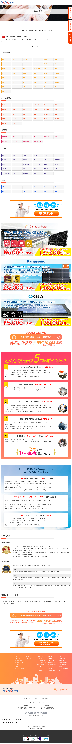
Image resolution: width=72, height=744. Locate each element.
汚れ (24, 191)
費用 (3, 191)
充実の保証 (17, 666)
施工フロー (17, 664)
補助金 (3, 68)
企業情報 (36, 698)
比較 (56, 109)
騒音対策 (4, 168)
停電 (24, 109)
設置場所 (46, 168)
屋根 (14, 191)
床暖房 (45, 164)
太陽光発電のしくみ (19, 662)
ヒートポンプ (26, 164)
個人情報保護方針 (52, 664)
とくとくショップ (28, 698)
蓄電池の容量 (15, 136)
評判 (35, 159)
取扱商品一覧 (17, 658)
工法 (35, 187)
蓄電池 (4, 130)
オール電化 (6, 98)
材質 (56, 191)
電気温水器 (46, 109)
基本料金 (4, 123)
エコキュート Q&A (63, 668)
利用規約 (50, 668)
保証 (14, 68)
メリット (25, 59)
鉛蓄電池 (15, 141)
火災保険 (4, 109)
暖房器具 (15, 114)
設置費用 (25, 159)
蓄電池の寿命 (47, 136)
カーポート (25, 64)
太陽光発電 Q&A (63, 662)
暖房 (14, 109)
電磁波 (45, 105)
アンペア (57, 118)
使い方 (14, 173)
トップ (5, 656)
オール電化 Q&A (63, 664)
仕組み (56, 114)
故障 (56, 168)
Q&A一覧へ (36, 46)
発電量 (45, 59)
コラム (60, 656)
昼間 (14, 123)
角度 (24, 68)
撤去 (56, 68)
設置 (56, 59)
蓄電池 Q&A (62, 666)
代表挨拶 (50, 658)
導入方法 (46, 118)
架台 (3, 180)
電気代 (3, 73)
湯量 (24, 118)
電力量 (3, 118)
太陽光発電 (6, 52)
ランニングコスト (6, 173)
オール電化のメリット (41, 660)
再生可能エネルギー (38, 141)
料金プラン (36, 114)
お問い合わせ (39, 670)
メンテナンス (37, 164)
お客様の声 (61, 660)
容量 (35, 118)
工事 (56, 64)
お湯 (24, 114)
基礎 (45, 191)
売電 (14, 59)
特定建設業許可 (51, 662)
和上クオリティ (51, 670)
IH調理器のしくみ (40, 664)
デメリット (36, 59)
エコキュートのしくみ (41, 662)
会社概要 (50, 656)
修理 (14, 164)
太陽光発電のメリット (19, 660)
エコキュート (7, 148)
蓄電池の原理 (26, 141)
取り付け (46, 64)
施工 (35, 168)
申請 (45, 68)
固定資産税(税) (37, 68)
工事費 (35, 109)
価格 (35, 64)
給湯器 (56, 164)
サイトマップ (51, 666)
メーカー (4, 64)
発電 (3, 59)
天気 (56, 187)
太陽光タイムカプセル (19, 668)
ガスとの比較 (47, 114)
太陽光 (16, 656)
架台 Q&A (61, 670)
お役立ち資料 (62, 658)
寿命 (3, 114)
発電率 (14, 64)
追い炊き (15, 118)
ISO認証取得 (51, 660)
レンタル (15, 168)
